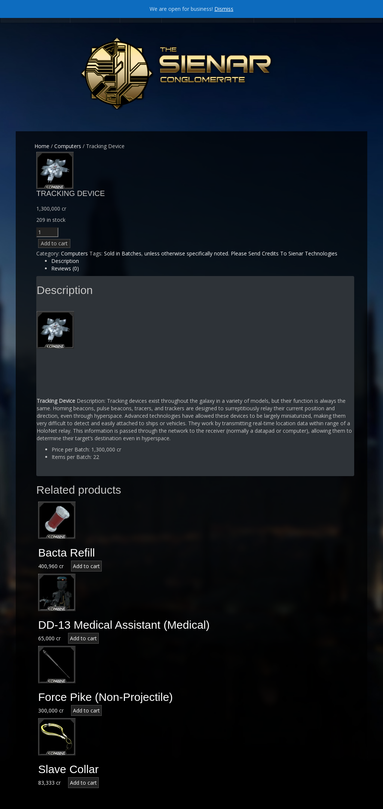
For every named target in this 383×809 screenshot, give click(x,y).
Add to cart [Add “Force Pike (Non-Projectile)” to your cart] (86, 710)
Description (65, 260)
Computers (67, 146)
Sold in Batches (122, 253)
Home (41, 146)
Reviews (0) (65, 268)
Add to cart (54, 243)
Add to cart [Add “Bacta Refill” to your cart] (86, 566)
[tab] (202, 261)
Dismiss (223, 8)
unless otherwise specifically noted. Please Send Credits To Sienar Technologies (240, 253)
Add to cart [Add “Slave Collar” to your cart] (83, 782)
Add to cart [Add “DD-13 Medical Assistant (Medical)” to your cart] (83, 638)
